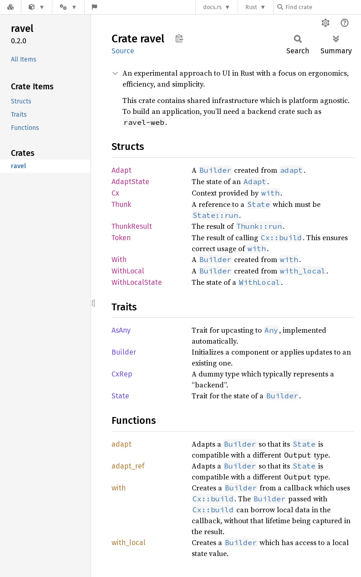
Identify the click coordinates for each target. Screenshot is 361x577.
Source (123, 50)
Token (121, 237)
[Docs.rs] (10, 7)
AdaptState (130, 181)
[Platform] (68, 7)
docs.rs (212, 7)
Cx (115, 193)
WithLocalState (137, 282)
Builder (124, 352)
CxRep (122, 374)
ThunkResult (132, 226)
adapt (122, 444)
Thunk (121, 204)
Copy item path (179, 38)
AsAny (121, 330)
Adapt (122, 170)
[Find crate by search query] (323, 7)
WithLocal (128, 271)
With (119, 259)
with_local (129, 542)
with (119, 488)
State (120, 396)
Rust (251, 7)
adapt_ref (128, 466)
